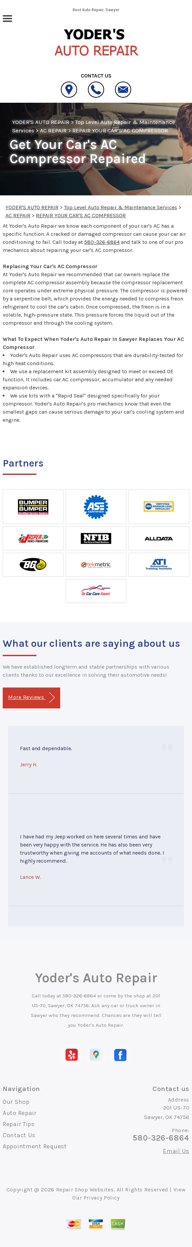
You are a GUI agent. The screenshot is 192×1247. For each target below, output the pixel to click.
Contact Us (19, 1135)
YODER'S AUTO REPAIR (40, 122)
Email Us (176, 1151)
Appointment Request (35, 1146)
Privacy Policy (101, 1197)
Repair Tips (19, 1124)
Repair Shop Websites (85, 1189)
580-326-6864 (102, 242)
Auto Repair (20, 1113)
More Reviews (31, 697)
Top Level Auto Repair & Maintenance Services (120, 207)
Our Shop (16, 1102)
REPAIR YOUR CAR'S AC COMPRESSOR (120, 130)
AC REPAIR (53, 130)
